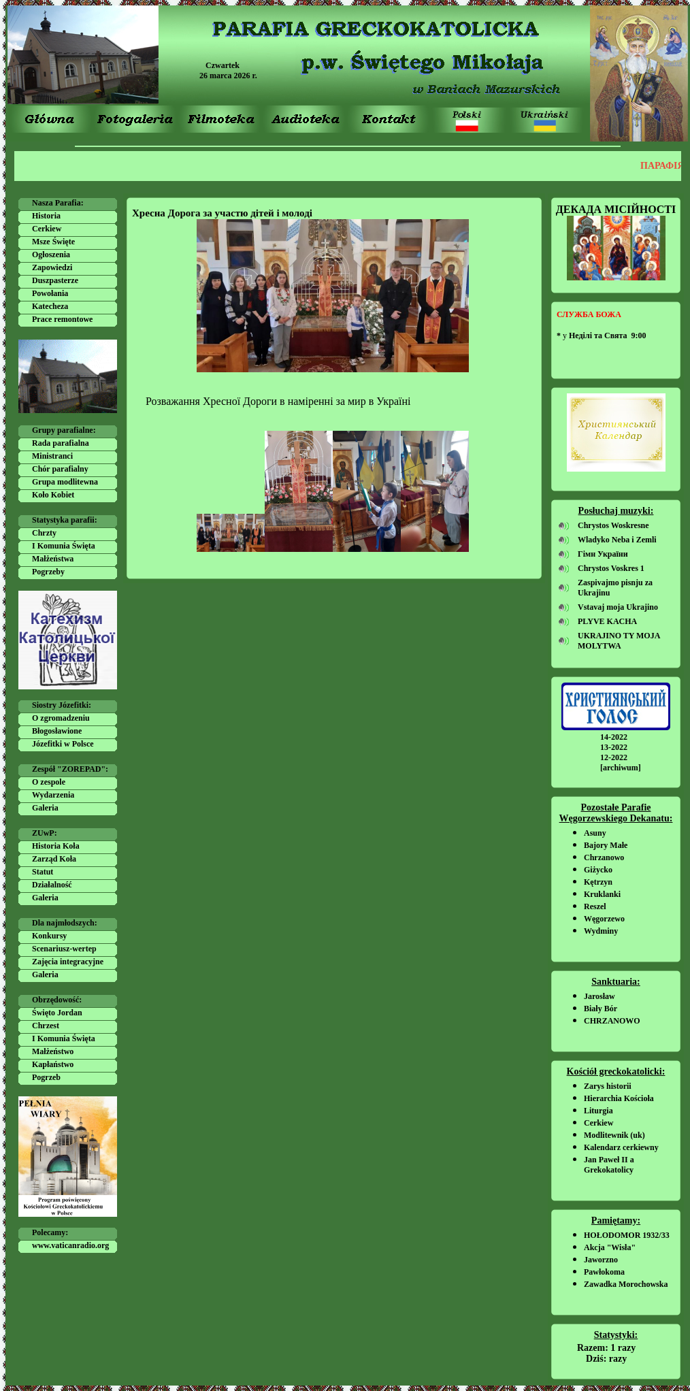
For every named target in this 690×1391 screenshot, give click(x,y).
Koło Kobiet (53, 495)
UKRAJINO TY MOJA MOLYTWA (619, 641)
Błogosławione (57, 731)
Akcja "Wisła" (610, 1247)
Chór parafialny (60, 469)
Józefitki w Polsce (63, 744)
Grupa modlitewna (65, 482)
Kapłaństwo (52, 1064)
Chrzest (45, 1025)
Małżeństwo (52, 1051)
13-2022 (613, 747)
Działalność (52, 884)
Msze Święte (53, 241)
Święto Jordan (57, 1012)
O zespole (48, 782)
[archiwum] (620, 767)
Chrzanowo (604, 857)
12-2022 (613, 757)
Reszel (595, 906)
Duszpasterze (55, 280)
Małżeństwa (52, 558)
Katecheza (50, 306)
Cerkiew (46, 228)
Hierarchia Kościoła (619, 1098)
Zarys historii (607, 1086)
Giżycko (598, 869)
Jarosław (599, 996)
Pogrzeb (46, 1077)
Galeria (45, 808)
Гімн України (603, 554)
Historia (46, 215)
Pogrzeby (48, 571)
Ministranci (52, 456)
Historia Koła (56, 846)
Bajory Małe (605, 845)
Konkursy (49, 935)
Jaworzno (601, 1259)
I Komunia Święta (63, 546)
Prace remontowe (62, 319)
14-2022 (613, 737)
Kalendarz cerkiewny (621, 1147)
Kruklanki (602, 894)
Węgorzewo (604, 918)
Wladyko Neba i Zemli (617, 539)
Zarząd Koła (54, 859)
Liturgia (598, 1110)
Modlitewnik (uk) (614, 1135)
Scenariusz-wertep (64, 948)
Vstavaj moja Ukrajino (618, 607)
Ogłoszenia (51, 254)
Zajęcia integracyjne (67, 961)
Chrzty (44, 533)
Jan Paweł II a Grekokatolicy (609, 1165)
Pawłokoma (604, 1272)
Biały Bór (600, 1008)
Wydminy (601, 931)
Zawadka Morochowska (626, 1284)
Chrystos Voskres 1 (611, 568)
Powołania (50, 293)
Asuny (595, 833)
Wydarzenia (53, 795)
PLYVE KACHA (607, 621)
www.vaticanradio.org (70, 1245)
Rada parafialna (60, 443)
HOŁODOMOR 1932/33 (627, 1235)
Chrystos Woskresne (613, 525)
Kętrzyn (598, 882)
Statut (42, 872)
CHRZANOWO (612, 1021)
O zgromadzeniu (61, 718)
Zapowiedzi (52, 267)
